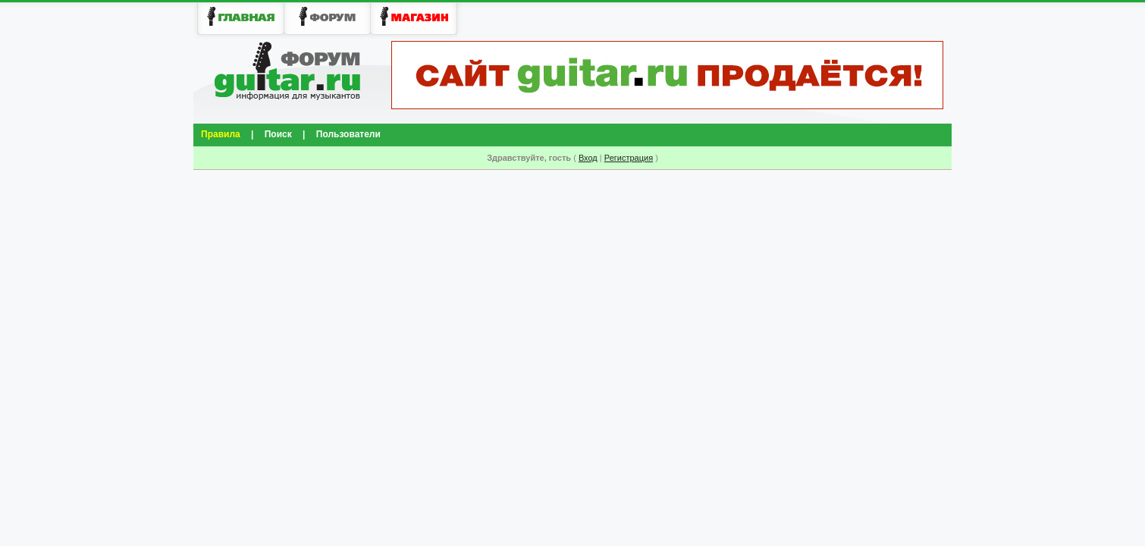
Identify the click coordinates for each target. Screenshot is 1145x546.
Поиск (278, 134)
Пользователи (348, 134)
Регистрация (628, 157)
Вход (588, 157)
